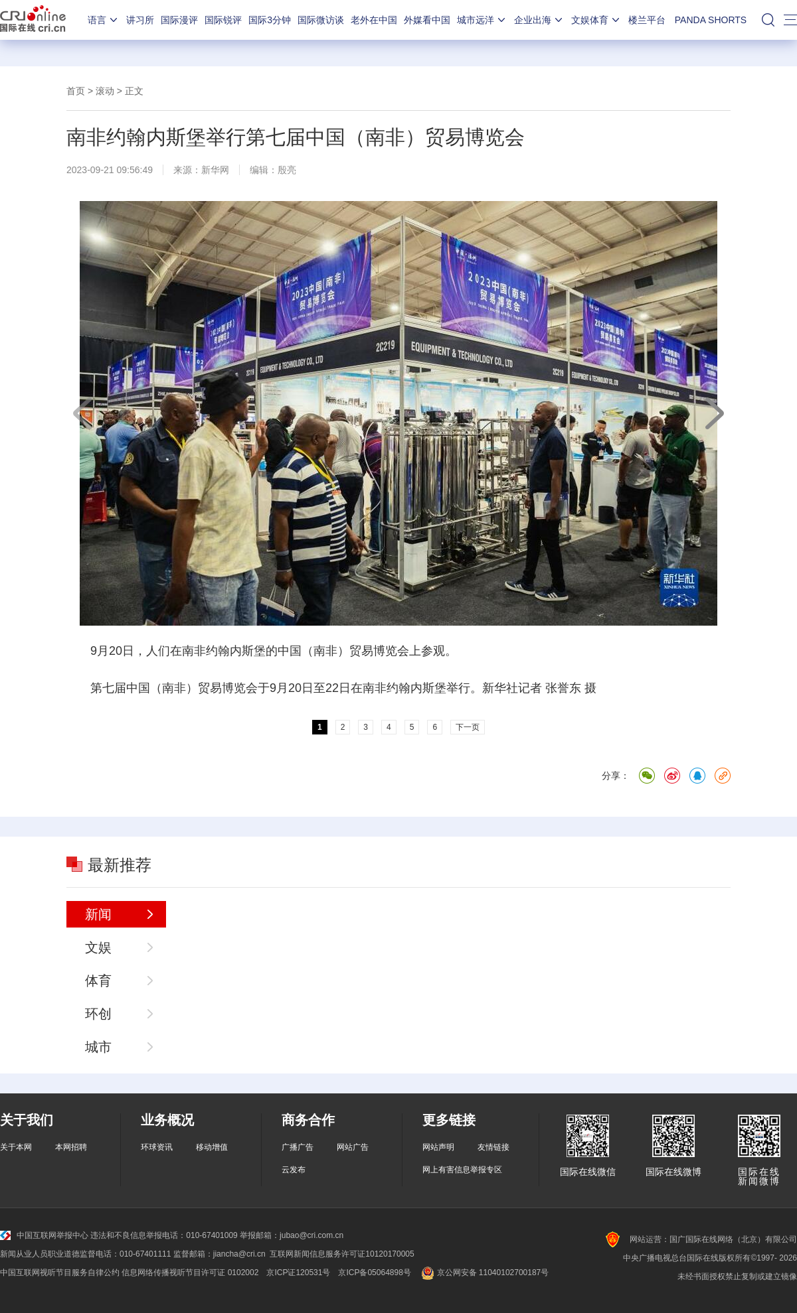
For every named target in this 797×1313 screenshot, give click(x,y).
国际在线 (33, 20)
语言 (104, 20)
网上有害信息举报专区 (462, 1169)
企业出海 (539, 20)
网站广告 (353, 1147)
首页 (75, 91)
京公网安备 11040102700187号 (484, 1272)
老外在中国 (374, 20)
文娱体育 (596, 20)
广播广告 (297, 1147)
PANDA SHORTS (711, 20)
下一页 (714, 413)
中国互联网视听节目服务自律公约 (60, 1272)
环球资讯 (157, 1147)
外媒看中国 (427, 20)
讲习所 (140, 20)
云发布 (294, 1169)
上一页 (83, 413)
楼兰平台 (646, 20)
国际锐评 (223, 20)
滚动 (105, 91)
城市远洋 (482, 20)
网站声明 (438, 1147)
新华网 (215, 170)
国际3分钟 (269, 20)
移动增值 (212, 1147)
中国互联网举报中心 (44, 1235)
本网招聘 (71, 1147)
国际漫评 (179, 20)
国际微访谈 (321, 20)
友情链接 (493, 1147)
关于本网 (16, 1147)
